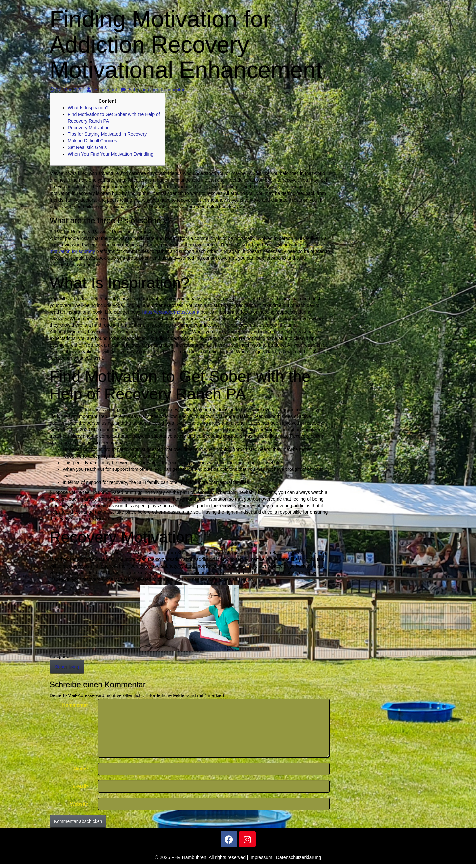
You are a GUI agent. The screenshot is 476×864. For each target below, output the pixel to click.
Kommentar (75, 705)
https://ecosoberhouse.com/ (170, 312)
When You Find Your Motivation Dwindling (110, 154)
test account (102, 89)
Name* (81, 768)
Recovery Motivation (89, 127)
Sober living (67, 666)
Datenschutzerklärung (298, 857)
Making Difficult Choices (92, 140)
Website (79, 804)
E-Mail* (80, 786)
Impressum (260, 857)
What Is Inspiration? (88, 107)
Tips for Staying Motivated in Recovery (107, 134)
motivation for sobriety (72, 251)
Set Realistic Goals (87, 147)
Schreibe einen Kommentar (153, 89)
